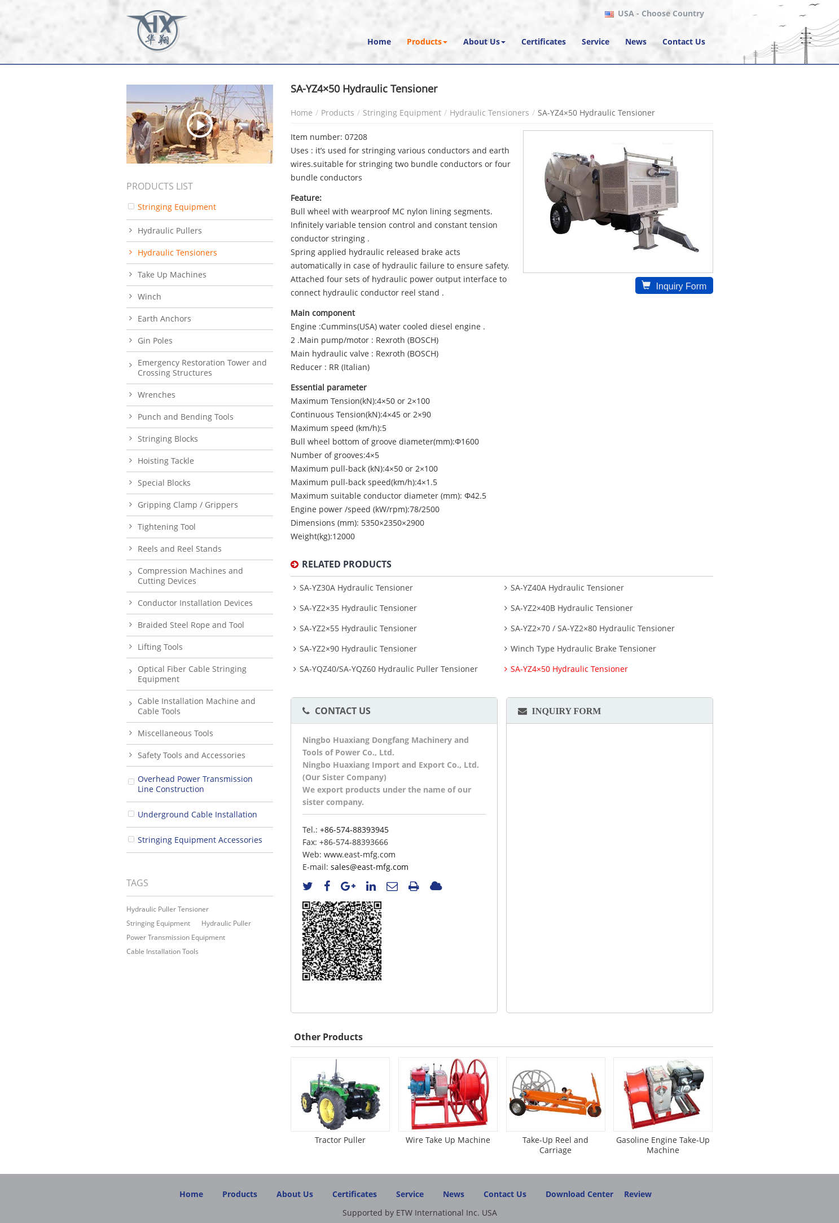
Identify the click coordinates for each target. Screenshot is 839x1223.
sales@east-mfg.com (369, 866)
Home (302, 112)
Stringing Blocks (168, 438)
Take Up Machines (172, 274)
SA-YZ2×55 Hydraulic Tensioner (358, 628)
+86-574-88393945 (354, 829)
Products (337, 112)
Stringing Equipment (402, 112)
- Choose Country (661, 13)
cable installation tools (162, 951)
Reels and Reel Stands (180, 548)
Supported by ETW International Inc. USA (419, 1212)
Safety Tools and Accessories (191, 755)
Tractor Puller (340, 1139)
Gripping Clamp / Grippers (188, 504)
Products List (159, 186)
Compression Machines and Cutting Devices (190, 575)
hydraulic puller (226, 923)
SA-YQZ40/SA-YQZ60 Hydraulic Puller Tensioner (389, 669)
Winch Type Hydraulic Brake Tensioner (583, 648)
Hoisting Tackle (166, 460)
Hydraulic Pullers (170, 230)
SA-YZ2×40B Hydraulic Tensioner (572, 608)
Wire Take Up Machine (448, 1139)
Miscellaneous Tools (175, 733)
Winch (149, 296)
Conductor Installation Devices (195, 602)
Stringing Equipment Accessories (200, 839)
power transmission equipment (175, 937)
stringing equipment (158, 923)
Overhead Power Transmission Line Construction (195, 783)
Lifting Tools (160, 646)
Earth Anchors (164, 318)
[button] (427, 41)
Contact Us (343, 711)
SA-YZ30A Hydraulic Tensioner (356, 587)
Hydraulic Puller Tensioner (167, 909)
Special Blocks (164, 482)
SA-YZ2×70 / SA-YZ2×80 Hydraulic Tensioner (593, 628)
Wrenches (156, 394)
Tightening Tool (167, 526)
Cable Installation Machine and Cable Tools (197, 706)
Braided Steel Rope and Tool (191, 624)
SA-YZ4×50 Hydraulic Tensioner (569, 669)
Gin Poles (155, 340)
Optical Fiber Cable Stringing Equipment (192, 673)
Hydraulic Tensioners (489, 112)
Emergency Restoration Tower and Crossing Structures (202, 367)
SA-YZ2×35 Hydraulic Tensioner (358, 608)
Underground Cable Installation (197, 814)
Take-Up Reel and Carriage (555, 1144)
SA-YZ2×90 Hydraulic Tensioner (358, 648)
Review (638, 1194)
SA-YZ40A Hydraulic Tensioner (567, 587)
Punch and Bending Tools (186, 416)
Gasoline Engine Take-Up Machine (663, 1144)
